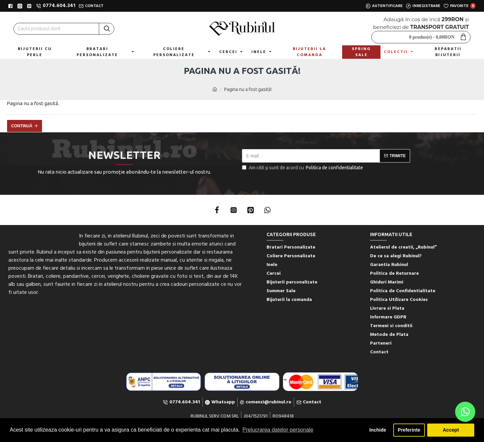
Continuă (21, 126)
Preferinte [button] (409, 430)
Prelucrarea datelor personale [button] (277, 430)
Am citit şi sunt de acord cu (303, 167)
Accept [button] (451, 430)
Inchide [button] (377, 430)
